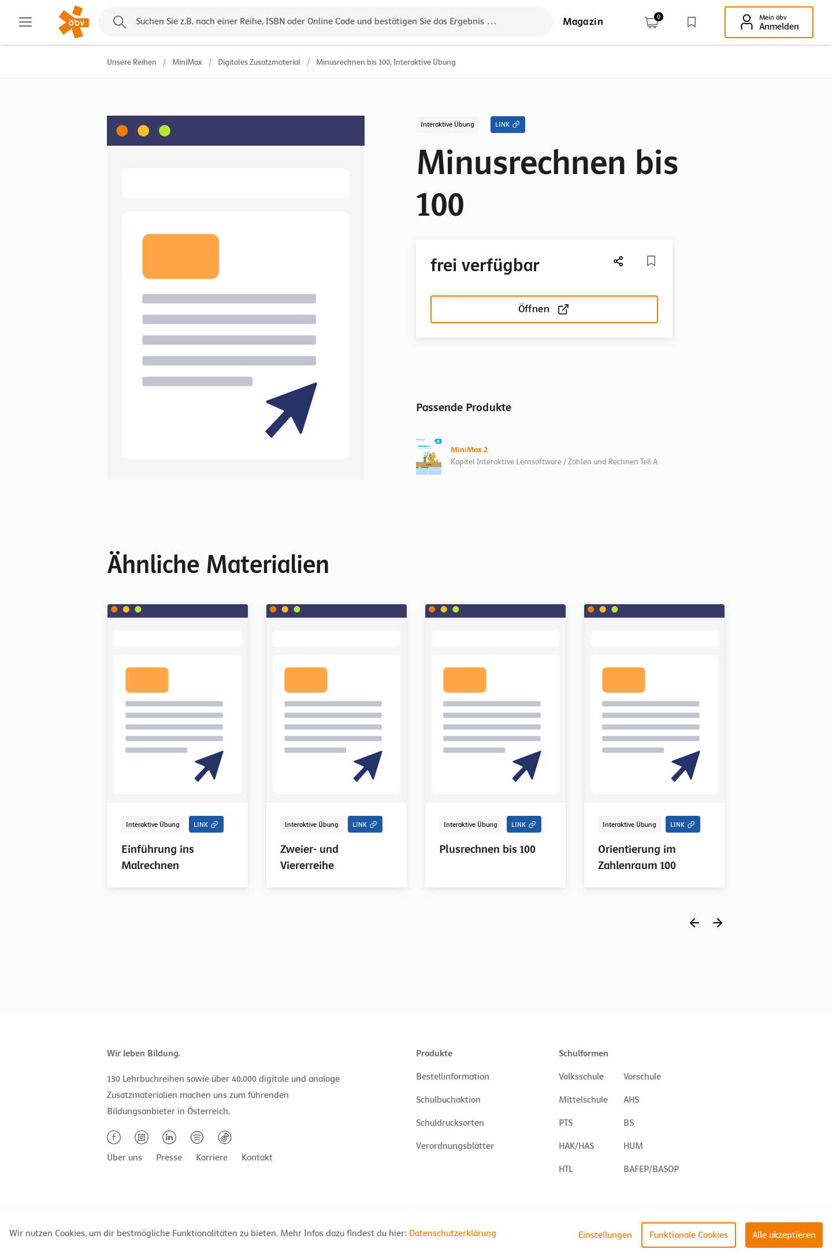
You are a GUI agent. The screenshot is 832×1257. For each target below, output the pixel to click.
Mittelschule (583, 1100)
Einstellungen (605, 1235)
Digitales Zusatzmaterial (259, 62)
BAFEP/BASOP (651, 1169)
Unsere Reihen (132, 62)
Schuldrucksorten (450, 1123)
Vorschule (642, 1076)
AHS (631, 1100)
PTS (566, 1123)
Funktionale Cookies (688, 1235)
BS (628, 1123)
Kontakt (257, 1157)
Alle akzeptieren (784, 1235)
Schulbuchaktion (448, 1100)
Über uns (124, 1157)
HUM (633, 1146)
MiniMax (187, 62)
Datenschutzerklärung (452, 1233)
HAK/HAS (576, 1146)
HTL (566, 1169)
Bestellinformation (452, 1076)
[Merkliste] (651, 261)
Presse (169, 1157)
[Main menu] (25, 22)
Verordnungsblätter (455, 1146)
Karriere (212, 1157)
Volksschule (581, 1076)
